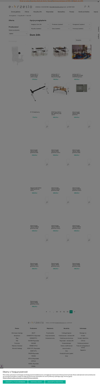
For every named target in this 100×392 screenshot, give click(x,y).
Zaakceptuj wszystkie (55, 382)
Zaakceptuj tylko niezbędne (15, 382)
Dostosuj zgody (36, 382)
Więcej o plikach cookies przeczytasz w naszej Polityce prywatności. (20, 378)
